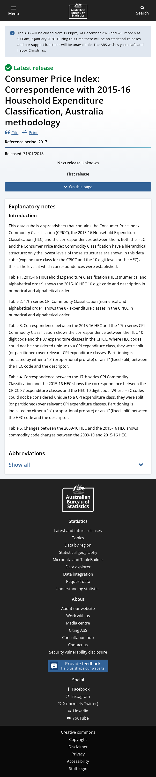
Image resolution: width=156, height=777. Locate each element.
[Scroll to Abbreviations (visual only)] (49, 454)
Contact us (78, 645)
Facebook (80, 689)
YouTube (81, 718)
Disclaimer (78, 746)
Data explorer (78, 567)
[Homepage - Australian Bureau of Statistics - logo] (78, 10)
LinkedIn (80, 711)
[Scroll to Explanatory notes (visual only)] (60, 207)
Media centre (78, 623)
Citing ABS (78, 630)
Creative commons (78, 732)
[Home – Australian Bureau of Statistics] (78, 498)
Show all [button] (19, 464)
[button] (13, 10)
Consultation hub (78, 637)
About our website (78, 608)
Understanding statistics (78, 588)
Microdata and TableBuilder (78, 559)
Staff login (78, 768)
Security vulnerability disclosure (78, 652)
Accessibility (78, 761)
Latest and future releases (78, 530)
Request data (78, 581)
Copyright (78, 739)
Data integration (78, 574)
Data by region (78, 545)
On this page (80, 187)
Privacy (78, 754)
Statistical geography (78, 552)
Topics (78, 538)
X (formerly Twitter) (80, 703)
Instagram (80, 696)
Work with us (78, 615)
